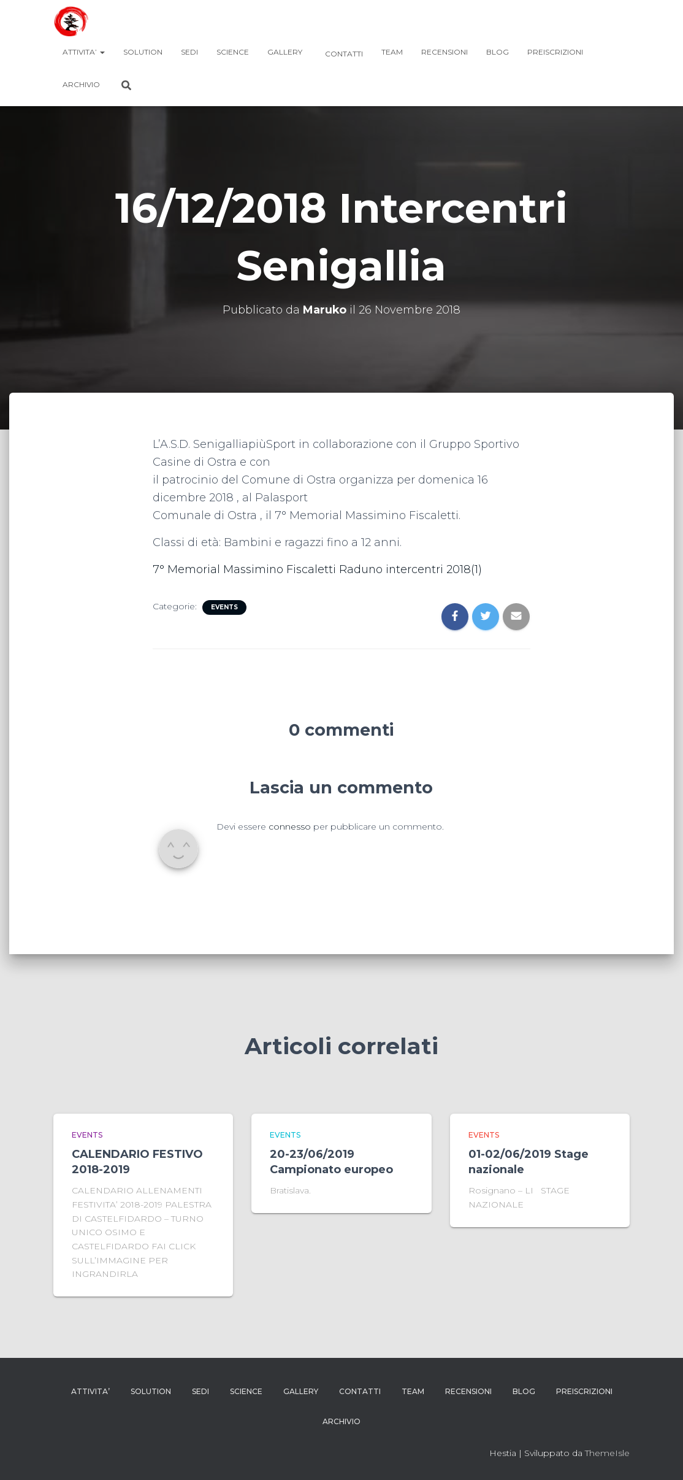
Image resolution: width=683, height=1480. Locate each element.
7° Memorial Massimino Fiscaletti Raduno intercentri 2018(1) (318, 569)
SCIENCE (232, 51)
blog (497, 51)
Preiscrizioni (555, 51)
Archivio (81, 84)
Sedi (189, 51)
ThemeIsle (607, 1453)
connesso (290, 826)
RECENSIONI (444, 51)
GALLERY (284, 51)
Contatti (343, 53)
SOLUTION (142, 51)
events (224, 607)
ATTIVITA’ (84, 51)
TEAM (392, 51)
